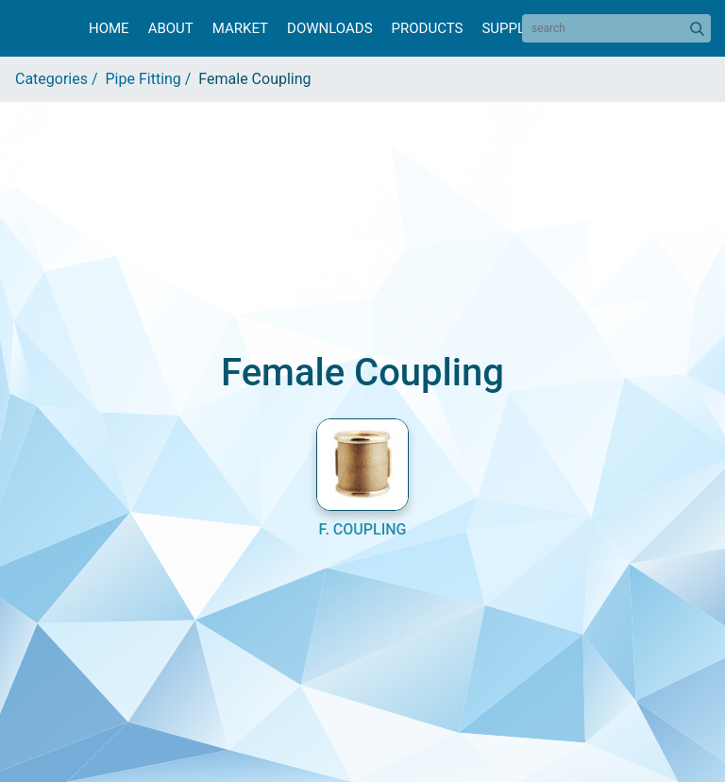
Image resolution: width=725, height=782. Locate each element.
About (171, 28)
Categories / (60, 79)
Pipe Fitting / (152, 79)
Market (240, 28)
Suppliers (517, 28)
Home (109, 28)
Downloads (329, 28)
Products (428, 28)
